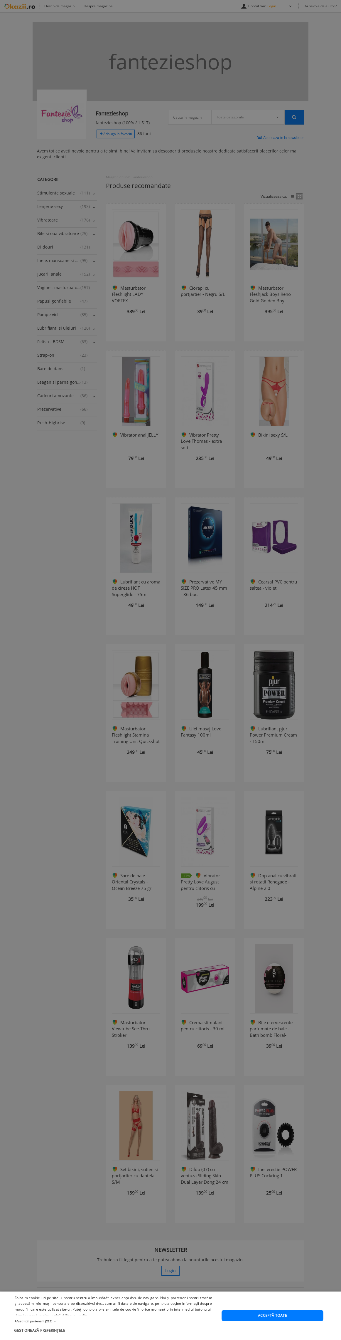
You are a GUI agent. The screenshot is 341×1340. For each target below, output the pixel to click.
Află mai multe (74, 1323)
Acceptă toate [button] (272, 1323)
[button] (115, 1329)
